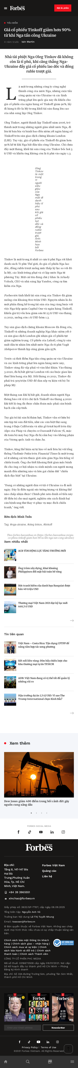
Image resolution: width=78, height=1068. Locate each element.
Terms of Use (48, 1047)
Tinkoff (48, 524)
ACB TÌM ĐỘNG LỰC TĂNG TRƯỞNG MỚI (42, 550)
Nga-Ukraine (19, 524)
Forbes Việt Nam (53, 865)
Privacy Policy (30, 1047)
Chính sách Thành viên (34, 954)
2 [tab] (36, 813)
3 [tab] (41, 813)
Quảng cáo (49, 870)
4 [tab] (46, 813)
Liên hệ (47, 876)
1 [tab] (31, 813)
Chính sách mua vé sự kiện (21, 947)
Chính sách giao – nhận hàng (30, 943)
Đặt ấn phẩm (63, 8)
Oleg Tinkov (35, 524)
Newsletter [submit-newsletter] (58, 1027)
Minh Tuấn (24, 516)
